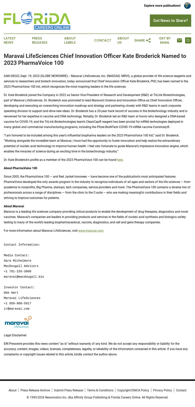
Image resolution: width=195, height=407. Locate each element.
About (13, 390)
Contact (102, 40)
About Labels (70, 40)
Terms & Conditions (100, 390)
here (120, 160)
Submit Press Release (68, 390)
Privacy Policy (162, 390)
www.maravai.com (90, 230)
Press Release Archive (35, 390)
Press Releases (39, 40)
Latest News (10, 40)
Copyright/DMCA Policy (133, 390)
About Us (123, 40)
